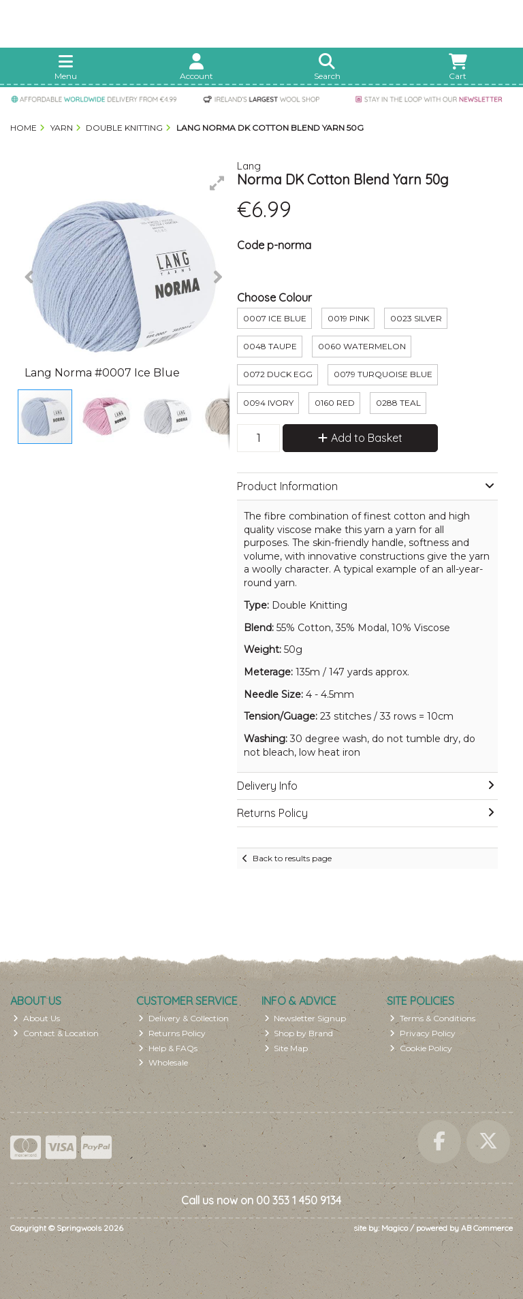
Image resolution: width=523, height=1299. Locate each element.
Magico (394, 1228)
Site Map (286, 1048)
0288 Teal (398, 403)
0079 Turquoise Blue (383, 374)
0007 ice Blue (274, 318)
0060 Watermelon (362, 346)
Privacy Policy (423, 1033)
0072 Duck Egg (278, 374)
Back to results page (292, 858)
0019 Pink (348, 318)
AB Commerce (487, 1228)
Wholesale (163, 1062)
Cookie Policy (421, 1048)
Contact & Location (56, 1033)
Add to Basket (360, 438)
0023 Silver (416, 318)
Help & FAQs (167, 1048)
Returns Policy (172, 1033)
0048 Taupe (270, 346)
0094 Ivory (268, 403)
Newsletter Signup (305, 1018)
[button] (217, 183)
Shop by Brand (299, 1033)
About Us (36, 1018)
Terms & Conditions (432, 1018)
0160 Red (335, 403)
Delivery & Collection (183, 1018)
